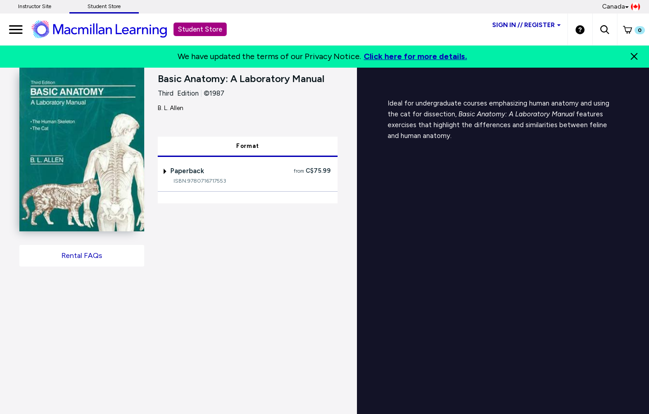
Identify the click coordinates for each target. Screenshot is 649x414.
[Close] (634, 56)
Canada (621, 6)
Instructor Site (34, 6)
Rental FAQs (81, 255)
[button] (604, 29)
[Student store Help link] (580, 29)
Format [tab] (247, 146)
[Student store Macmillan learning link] (106, 29)
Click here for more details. (415, 56)
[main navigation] (16, 29)
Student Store (104, 6)
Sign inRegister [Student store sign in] (526, 25)
